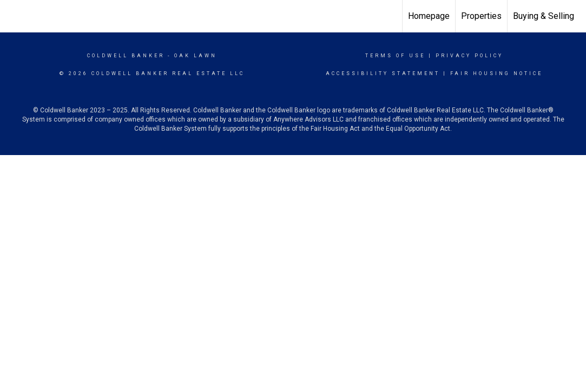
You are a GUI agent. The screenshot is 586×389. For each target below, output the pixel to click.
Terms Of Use (395, 55)
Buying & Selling (543, 16)
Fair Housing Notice (496, 73)
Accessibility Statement (383, 73)
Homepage (429, 16)
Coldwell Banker (125, 55)
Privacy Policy (469, 55)
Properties (481, 16)
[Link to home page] (13, 16)
